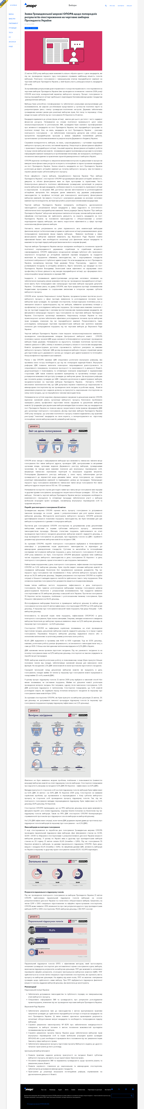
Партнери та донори (95, 1090)
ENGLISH (129, 5)
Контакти (121, 5)
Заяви (27, 28)
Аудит (60, 1090)
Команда (52, 1090)
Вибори (34, 28)
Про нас (112, 5)
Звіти (66, 1090)
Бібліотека (81, 1090)
